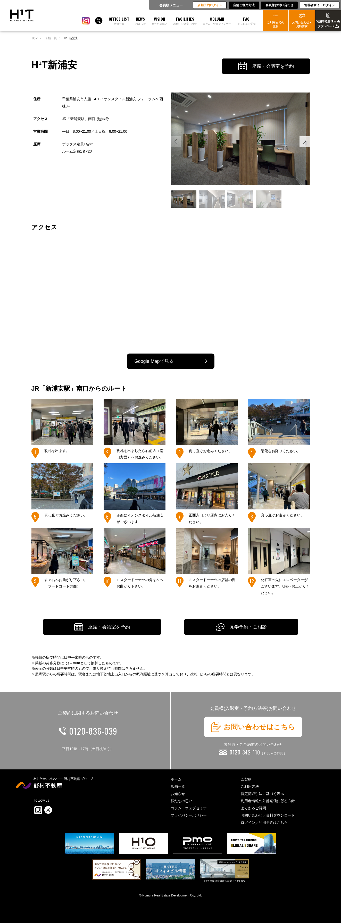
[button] (305, 141)
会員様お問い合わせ (279, 5)
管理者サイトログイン (319, 5)
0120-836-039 (93, 731)
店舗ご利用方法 (244, 5)
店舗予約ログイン (209, 5)
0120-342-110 (258, 752)
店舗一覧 (51, 38)
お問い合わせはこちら (253, 727)
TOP (34, 38)
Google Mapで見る (154, 361)
